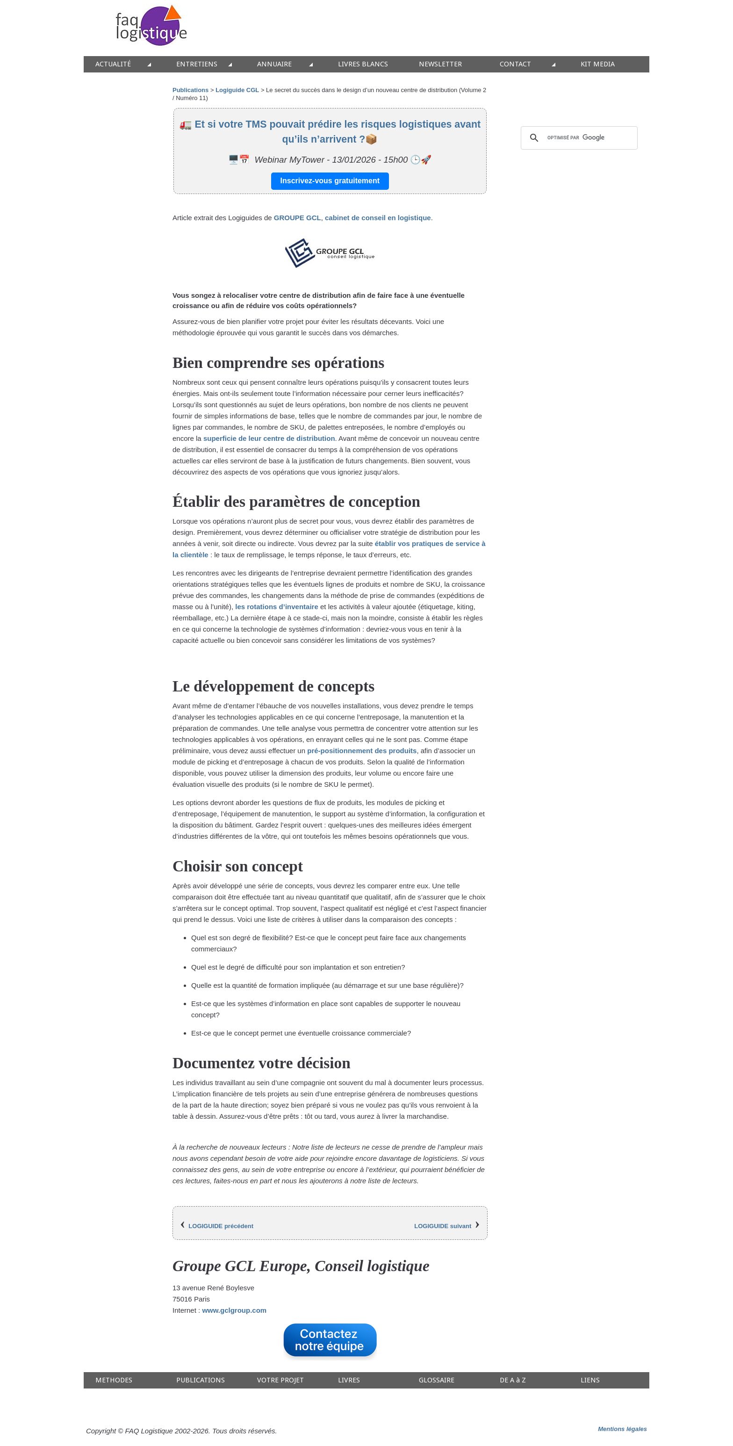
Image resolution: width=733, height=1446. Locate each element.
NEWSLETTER (440, 64)
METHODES (113, 1380)
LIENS (590, 1380)
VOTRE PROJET (280, 1380)
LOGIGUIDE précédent (220, 1226)
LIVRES (349, 1380)
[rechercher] (577, 138)
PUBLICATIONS (200, 1380)
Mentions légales (622, 1428)
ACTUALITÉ (113, 64)
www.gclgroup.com (234, 1310)
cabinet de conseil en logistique (378, 218)
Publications (190, 90)
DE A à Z (513, 1380)
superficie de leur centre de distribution (269, 438)
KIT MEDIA (598, 64)
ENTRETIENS (196, 64)
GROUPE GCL (297, 218)
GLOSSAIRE (436, 1380)
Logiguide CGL (237, 90)
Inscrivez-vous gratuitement (330, 181)
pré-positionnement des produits (362, 751)
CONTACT (515, 64)
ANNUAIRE (274, 64)
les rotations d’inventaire (276, 607)
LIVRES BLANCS (363, 64)
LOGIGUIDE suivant (442, 1226)
